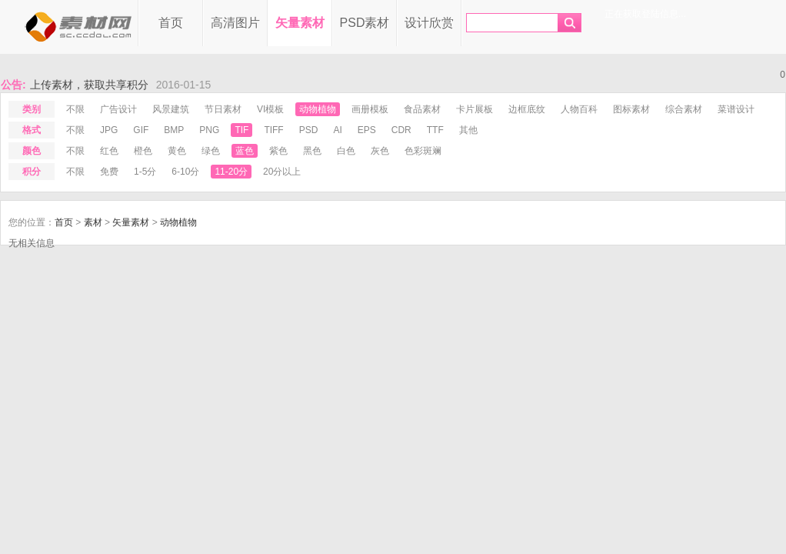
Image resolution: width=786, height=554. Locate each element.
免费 (109, 171)
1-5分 (145, 171)
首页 (170, 22)
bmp (174, 130)
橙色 (143, 150)
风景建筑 (170, 109)
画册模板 (369, 109)
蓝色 (244, 150)
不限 (75, 109)
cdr (401, 130)
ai (337, 130)
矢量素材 (300, 22)
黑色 (312, 150)
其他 (468, 130)
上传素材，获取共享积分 (89, 84)
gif (140, 130)
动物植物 (317, 109)
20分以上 (282, 171)
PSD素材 (365, 22)
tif (241, 130)
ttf (435, 130)
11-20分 (231, 171)
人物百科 (579, 109)
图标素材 (631, 109)
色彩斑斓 (423, 150)
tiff (273, 130)
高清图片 (235, 22)
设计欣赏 (429, 22)
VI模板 (270, 109)
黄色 (177, 150)
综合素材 (683, 109)
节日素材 (223, 109)
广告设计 (118, 109)
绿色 (210, 150)
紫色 (278, 150)
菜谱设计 (736, 109)
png (209, 130)
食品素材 (422, 109)
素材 (93, 222)
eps (367, 130)
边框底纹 (526, 109)
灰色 (380, 150)
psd (308, 130)
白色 (346, 150)
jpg (109, 130)
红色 (109, 150)
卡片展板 (474, 109)
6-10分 (185, 171)
